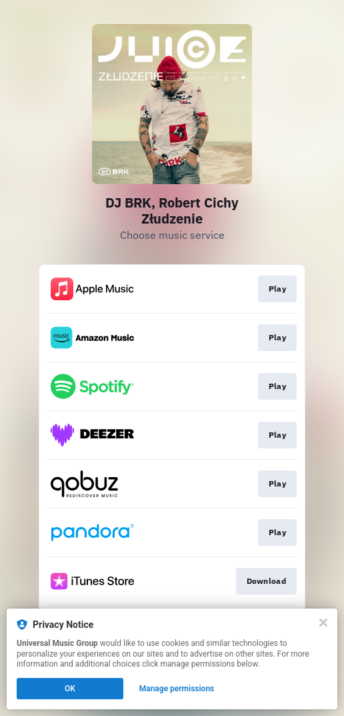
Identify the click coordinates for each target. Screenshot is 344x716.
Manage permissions (177, 688)
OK (70, 688)
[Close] (323, 622)
